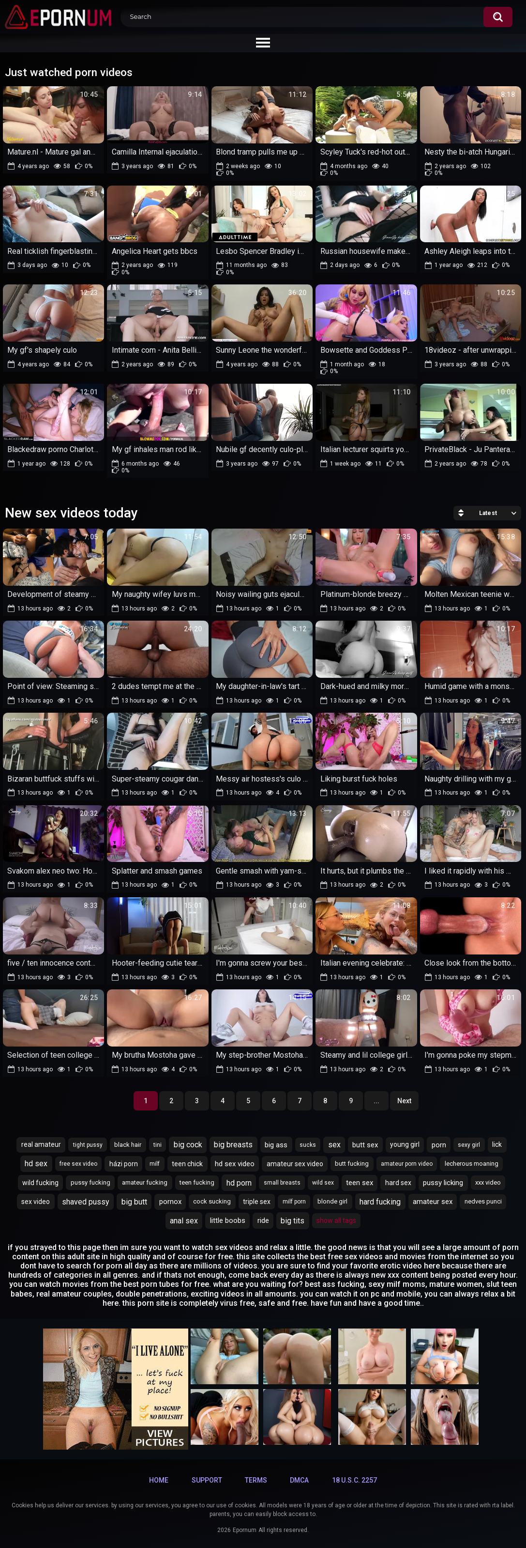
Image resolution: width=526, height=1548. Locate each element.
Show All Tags (336, 1220)
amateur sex (432, 1201)
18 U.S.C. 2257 (354, 1480)
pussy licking (443, 1182)
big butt (134, 1201)
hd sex (36, 1163)
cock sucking (212, 1201)
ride (263, 1220)
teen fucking (197, 1182)
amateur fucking (144, 1182)
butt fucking (352, 1163)
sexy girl (469, 1144)
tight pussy (88, 1144)
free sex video (78, 1163)
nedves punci (483, 1201)
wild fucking (40, 1183)
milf (155, 1163)
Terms (256, 1480)
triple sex (257, 1201)
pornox (170, 1201)
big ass (276, 1145)
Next (404, 1101)
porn (439, 1145)
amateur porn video (407, 1163)
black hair (127, 1144)
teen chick (187, 1164)
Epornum (244, 1530)
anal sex (184, 1220)
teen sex (359, 1182)
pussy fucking (90, 1182)
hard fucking (380, 1201)
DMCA (299, 1480)
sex (334, 1144)
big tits (292, 1220)
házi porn (123, 1164)
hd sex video (235, 1163)
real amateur (41, 1144)
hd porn (239, 1183)
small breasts (282, 1182)
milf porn (294, 1201)
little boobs (227, 1220)
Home (158, 1480)
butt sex (365, 1145)
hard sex (398, 1183)
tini (157, 1144)
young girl (405, 1144)
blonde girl (332, 1201)
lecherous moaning (471, 1163)
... (376, 1101)
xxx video (488, 1182)
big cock (188, 1144)
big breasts (233, 1144)
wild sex (323, 1182)
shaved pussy (85, 1201)
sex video (35, 1201)
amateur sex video (295, 1164)
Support (207, 1480)
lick (497, 1144)
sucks (308, 1144)
